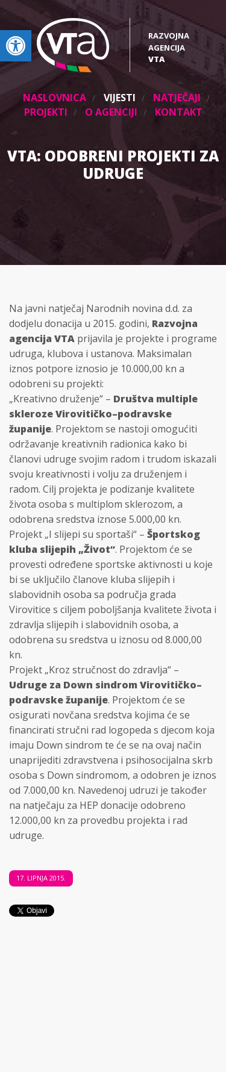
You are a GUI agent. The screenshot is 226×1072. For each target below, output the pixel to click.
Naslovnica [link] (54, 97)
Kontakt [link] (178, 112)
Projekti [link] (45, 112)
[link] (15, 45)
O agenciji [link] (111, 112)
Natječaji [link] (177, 97)
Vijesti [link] (120, 97)
